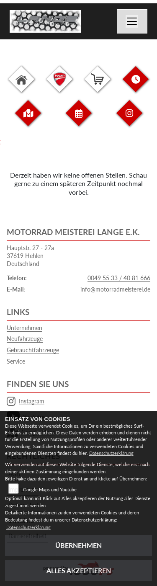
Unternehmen (24, 327)
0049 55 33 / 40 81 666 (119, 277)
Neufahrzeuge (25, 338)
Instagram (25, 401)
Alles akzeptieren (78, 570)
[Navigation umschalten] (132, 21)
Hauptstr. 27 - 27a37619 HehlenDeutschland (30, 255)
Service (16, 361)
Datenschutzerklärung (111, 453)
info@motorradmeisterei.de (115, 289)
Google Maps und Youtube (50, 489)
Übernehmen (78, 545)
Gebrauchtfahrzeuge (33, 350)
